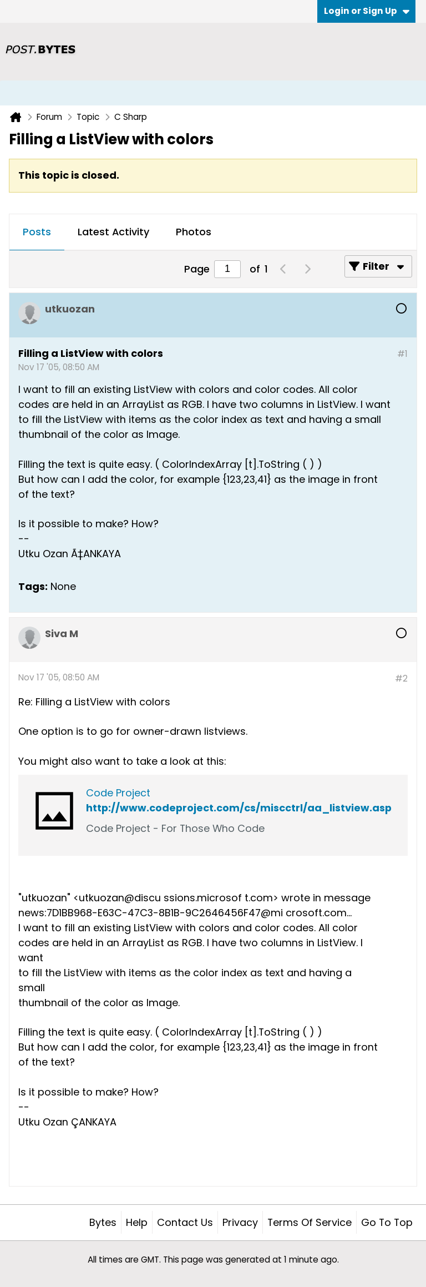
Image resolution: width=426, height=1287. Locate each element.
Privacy (240, 1222)
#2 (401, 678)
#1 (402, 354)
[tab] (36, 232)
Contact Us (185, 1222)
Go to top (387, 1222)
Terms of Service (309, 1222)
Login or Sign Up (366, 11)
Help (137, 1222)
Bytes (102, 1222)
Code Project (118, 793)
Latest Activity (113, 232)
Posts (37, 232)
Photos (193, 232)
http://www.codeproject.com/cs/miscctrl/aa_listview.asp (239, 808)
